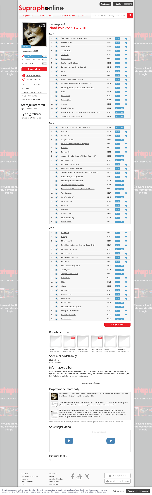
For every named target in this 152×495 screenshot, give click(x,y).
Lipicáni (63, 75)
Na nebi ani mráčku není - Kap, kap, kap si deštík (78, 245)
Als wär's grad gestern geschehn (72, 185)
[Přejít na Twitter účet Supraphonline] (87, 477)
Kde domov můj (66, 319)
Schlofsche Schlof (67, 197)
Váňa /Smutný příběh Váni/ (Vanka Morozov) (76, 83)
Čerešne (64, 104)
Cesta (63, 71)
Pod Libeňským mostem (69, 257)
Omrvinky (121, 349)
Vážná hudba (46, 15)
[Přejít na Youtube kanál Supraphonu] (79, 477)
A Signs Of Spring (67, 139)
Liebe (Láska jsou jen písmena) (72, 176)
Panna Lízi (65, 261)
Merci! (106, 349)
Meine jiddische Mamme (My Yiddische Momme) (78, 189)
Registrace (105, 4)
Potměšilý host (66, 100)
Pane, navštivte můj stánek (70, 265)
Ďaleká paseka (66, 222)
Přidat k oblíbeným (31, 79)
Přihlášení (118, 4)
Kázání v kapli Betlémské (69, 63)
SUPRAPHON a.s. (36, 92)
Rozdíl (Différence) (67, 108)
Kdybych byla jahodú (68, 315)
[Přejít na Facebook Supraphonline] (73, 477)
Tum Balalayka (66, 193)
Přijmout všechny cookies (138, 491)
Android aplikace (117, 481)
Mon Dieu (64, 131)
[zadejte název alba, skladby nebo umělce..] (109, 15)
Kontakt (24, 474)
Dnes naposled (66, 42)
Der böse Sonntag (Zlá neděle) (71, 168)
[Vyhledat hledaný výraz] (130, 15)
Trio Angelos (65, 270)
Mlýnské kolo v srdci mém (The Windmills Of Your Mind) (80, 112)
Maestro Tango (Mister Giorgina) (72, 79)
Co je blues (65, 233)
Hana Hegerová (32, 109)
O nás (51, 476)
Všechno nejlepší (69, 349)
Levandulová (65, 96)
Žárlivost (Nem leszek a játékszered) (73, 67)
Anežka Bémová (67, 253)
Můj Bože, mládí (66, 294)
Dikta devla (65, 205)
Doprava (24, 479)
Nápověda (53, 474)
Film (84, 15)
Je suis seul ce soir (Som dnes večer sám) (75, 127)
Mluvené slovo (67, 15)
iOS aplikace (117, 475)
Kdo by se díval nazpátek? (70, 311)
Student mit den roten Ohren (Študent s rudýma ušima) (80, 172)
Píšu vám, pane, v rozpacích (71, 307)
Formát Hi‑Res (55, 484)
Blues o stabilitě (66, 241)
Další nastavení (118, 491)
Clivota (63, 286)
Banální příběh (66, 302)
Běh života (65, 290)
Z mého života (66, 51)
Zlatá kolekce (54, 360)
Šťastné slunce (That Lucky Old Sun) (74, 38)
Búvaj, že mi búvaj (67, 218)
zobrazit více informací (90, 383)
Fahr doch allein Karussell (70, 164)
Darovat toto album (31, 76)
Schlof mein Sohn (67, 201)
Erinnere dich (65, 152)
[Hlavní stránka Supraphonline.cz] (41, 8)
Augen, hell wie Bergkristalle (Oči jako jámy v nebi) (78, 156)
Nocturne (64, 148)
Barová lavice (66, 59)
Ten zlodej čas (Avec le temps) (71, 116)
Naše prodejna (27, 481)
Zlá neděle (65, 55)
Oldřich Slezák (36, 118)
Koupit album (34, 69)
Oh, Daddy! (65, 135)
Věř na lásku (65, 278)
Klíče (63, 282)
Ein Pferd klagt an (67, 160)
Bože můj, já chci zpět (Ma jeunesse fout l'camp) (77, 88)
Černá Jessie (65, 46)
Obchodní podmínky (29, 476)
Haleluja (64, 237)
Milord (63, 92)
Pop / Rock (28, 15)
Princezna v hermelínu (69, 249)
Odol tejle (64, 209)
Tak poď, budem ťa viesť (69, 274)
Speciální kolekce (56, 479)
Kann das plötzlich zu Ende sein (72, 181)
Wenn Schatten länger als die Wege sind (75, 144)
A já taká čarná (66, 213)
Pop (27, 88)
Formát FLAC (54, 481)
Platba (23, 484)
